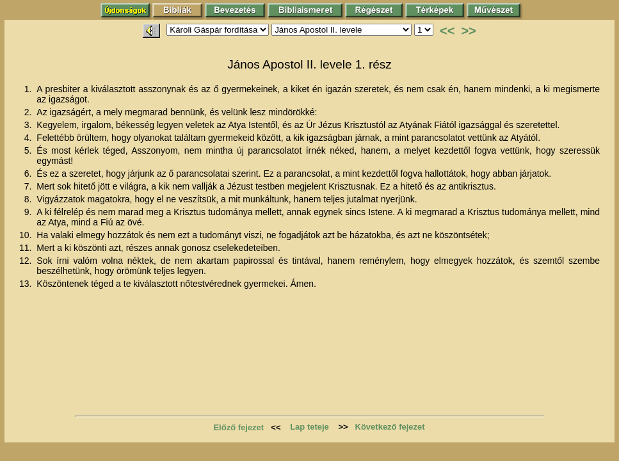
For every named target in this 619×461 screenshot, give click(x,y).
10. (26, 235)
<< (447, 31)
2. (29, 112)
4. (29, 138)
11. (26, 248)
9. (29, 212)
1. (29, 89)
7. (29, 186)
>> (468, 31)
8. (29, 199)
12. (26, 260)
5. (29, 150)
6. (29, 173)
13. (26, 284)
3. (29, 125)
